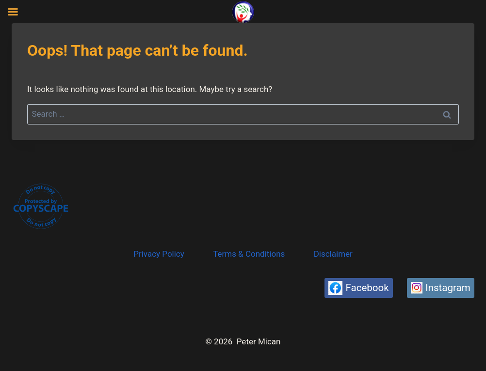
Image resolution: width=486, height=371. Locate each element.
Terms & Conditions (249, 254)
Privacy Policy (158, 254)
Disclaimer (333, 254)
